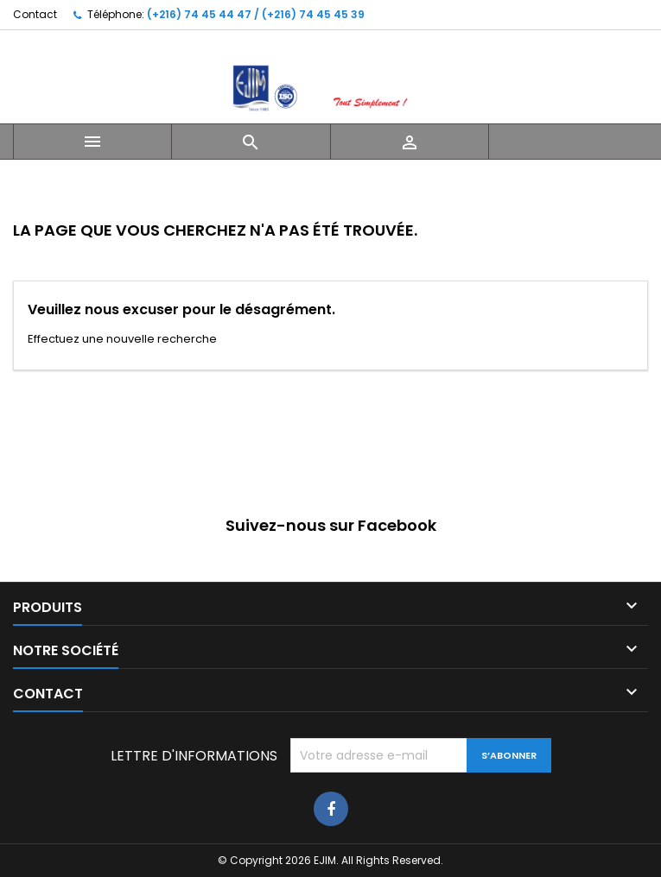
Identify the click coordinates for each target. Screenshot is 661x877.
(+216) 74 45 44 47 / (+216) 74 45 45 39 (256, 14)
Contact (35, 14)
